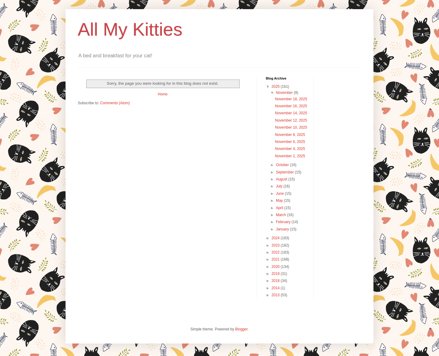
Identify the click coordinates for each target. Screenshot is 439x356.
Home (162, 94)
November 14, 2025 (291, 113)
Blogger (241, 329)
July (280, 186)
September (285, 172)
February (283, 222)
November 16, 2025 (291, 106)
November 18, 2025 (291, 99)
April (280, 208)
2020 (276, 267)
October (283, 165)
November (285, 93)
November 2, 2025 (290, 156)
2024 (276, 238)
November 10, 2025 (291, 127)
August (282, 179)
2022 (276, 252)
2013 (276, 295)
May (280, 200)
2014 (276, 288)
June (280, 193)
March (281, 215)
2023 (276, 245)
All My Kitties (130, 29)
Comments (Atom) (115, 103)
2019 (276, 274)
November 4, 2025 (290, 149)
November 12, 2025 (291, 120)
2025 (276, 86)
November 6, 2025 (290, 142)
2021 (276, 259)
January (283, 229)
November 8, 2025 (290, 135)
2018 (276, 281)
